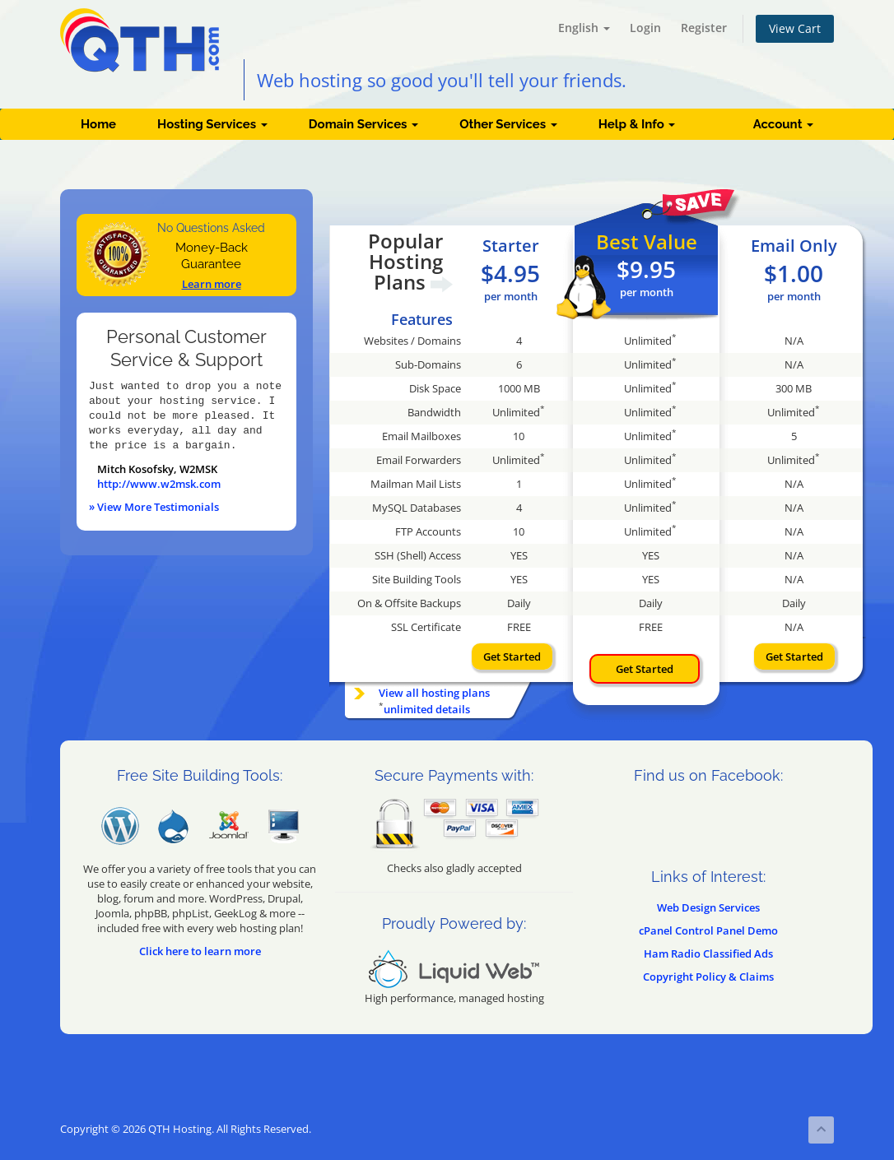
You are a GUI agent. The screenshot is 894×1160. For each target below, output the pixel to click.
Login (645, 27)
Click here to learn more (200, 951)
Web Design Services (708, 907)
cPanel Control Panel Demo (708, 930)
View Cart (795, 28)
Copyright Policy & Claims (708, 976)
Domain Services (363, 124)
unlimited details (427, 709)
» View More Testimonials (154, 506)
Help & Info (637, 124)
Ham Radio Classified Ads (708, 953)
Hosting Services (212, 124)
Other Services (508, 124)
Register (704, 27)
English (584, 27)
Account (783, 124)
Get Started (512, 656)
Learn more (211, 283)
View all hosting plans (434, 692)
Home (98, 124)
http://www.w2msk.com (159, 483)
